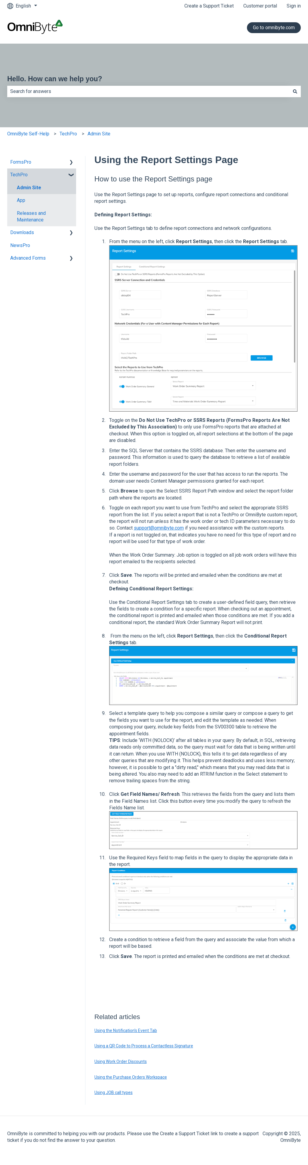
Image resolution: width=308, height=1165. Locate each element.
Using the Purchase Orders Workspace (130, 1077)
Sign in (294, 6)
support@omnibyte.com (159, 528)
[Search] (295, 91)
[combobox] (148, 91)
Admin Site (99, 134)
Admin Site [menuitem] (29, 187)
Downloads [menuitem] (22, 232)
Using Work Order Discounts (120, 1061)
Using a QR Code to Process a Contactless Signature (143, 1045)
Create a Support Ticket (209, 6)
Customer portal (260, 6)
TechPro (68, 134)
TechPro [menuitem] (19, 175)
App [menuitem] (21, 200)
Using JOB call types (113, 1092)
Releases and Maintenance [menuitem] (31, 216)
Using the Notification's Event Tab (125, 1030)
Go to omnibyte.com (274, 27)
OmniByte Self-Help (28, 134)
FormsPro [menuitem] (20, 162)
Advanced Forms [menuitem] (28, 258)
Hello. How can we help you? (54, 79)
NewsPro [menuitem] (20, 245)
